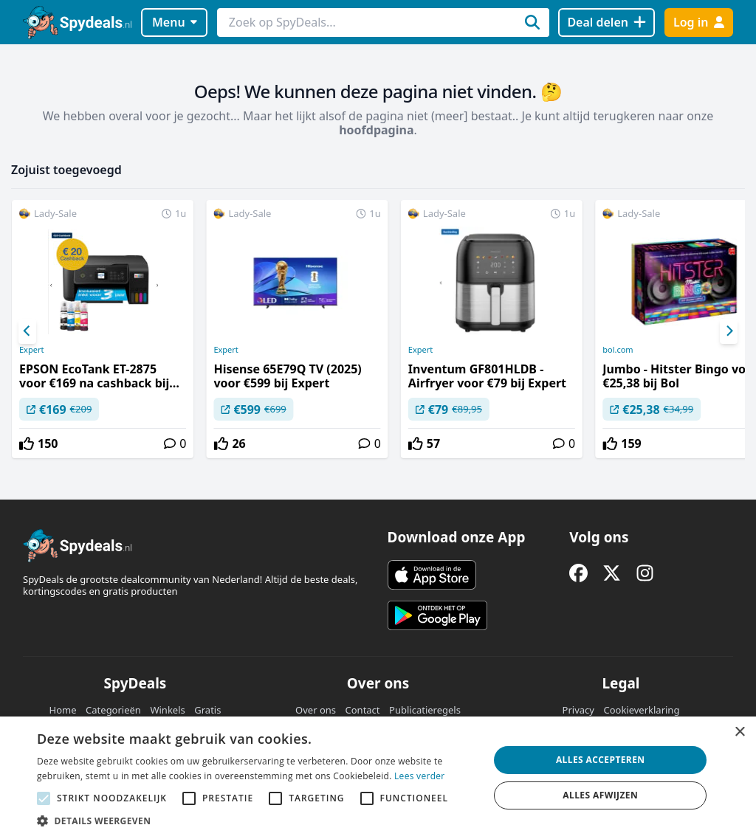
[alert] (378, 778)
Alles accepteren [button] (600, 759)
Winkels (167, 710)
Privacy (578, 710)
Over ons (315, 710)
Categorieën (113, 710)
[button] (256, 820)
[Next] (729, 331)
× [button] (739, 732)
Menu (174, 22)
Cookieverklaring (641, 710)
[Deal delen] (606, 22)
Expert (31, 350)
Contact (363, 710)
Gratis (207, 710)
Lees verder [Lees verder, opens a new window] (419, 776)
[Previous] (27, 331)
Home (63, 710)
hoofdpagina (376, 130)
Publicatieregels (425, 710)
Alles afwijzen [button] (600, 795)
